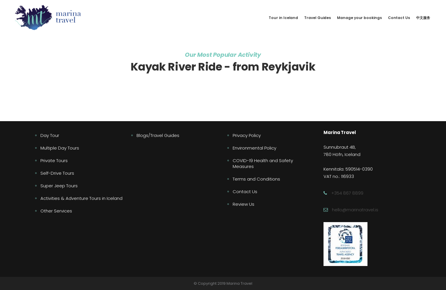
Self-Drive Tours (57, 173)
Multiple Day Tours (59, 148)
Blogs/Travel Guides (158, 135)
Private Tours (54, 160)
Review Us (243, 204)
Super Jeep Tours (59, 186)
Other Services (56, 211)
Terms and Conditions (256, 179)
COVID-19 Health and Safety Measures (263, 163)
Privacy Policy (247, 135)
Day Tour (49, 135)
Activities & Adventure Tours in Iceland (81, 198)
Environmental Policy (254, 148)
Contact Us (245, 191)
